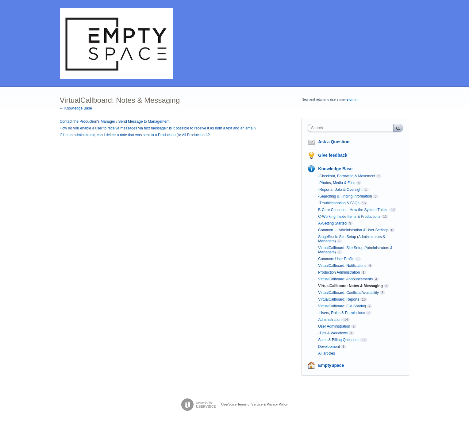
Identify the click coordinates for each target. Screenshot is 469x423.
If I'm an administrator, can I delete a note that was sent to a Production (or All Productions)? (135, 135)
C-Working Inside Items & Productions (349, 216)
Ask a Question (333, 141)
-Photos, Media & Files (336, 183)
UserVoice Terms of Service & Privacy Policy (254, 404)
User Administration (334, 326)
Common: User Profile (336, 259)
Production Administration (339, 272)
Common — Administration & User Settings (353, 230)
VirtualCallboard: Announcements (345, 279)
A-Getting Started (332, 223)
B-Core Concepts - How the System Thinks (353, 210)
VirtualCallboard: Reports (338, 299)
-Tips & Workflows (333, 333)
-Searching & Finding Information (345, 196)
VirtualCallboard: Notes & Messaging (350, 286)
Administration (329, 319)
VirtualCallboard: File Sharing (342, 306)
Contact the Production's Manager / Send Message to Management (115, 121)
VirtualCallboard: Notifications (342, 265)
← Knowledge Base (76, 108)
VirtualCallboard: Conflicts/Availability (348, 292)
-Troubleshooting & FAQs (338, 203)
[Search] (398, 128)
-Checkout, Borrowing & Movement (346, 176)
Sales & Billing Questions (338, 340)
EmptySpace (331, 365)
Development (329, 346)
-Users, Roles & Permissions (341, 313)
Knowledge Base (335, 168)
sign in (352, 99)
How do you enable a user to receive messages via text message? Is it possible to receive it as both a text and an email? (158, 128)
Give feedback (332, 155)
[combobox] (352, 128)
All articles (326, 353)
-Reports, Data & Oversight (340, 189)
